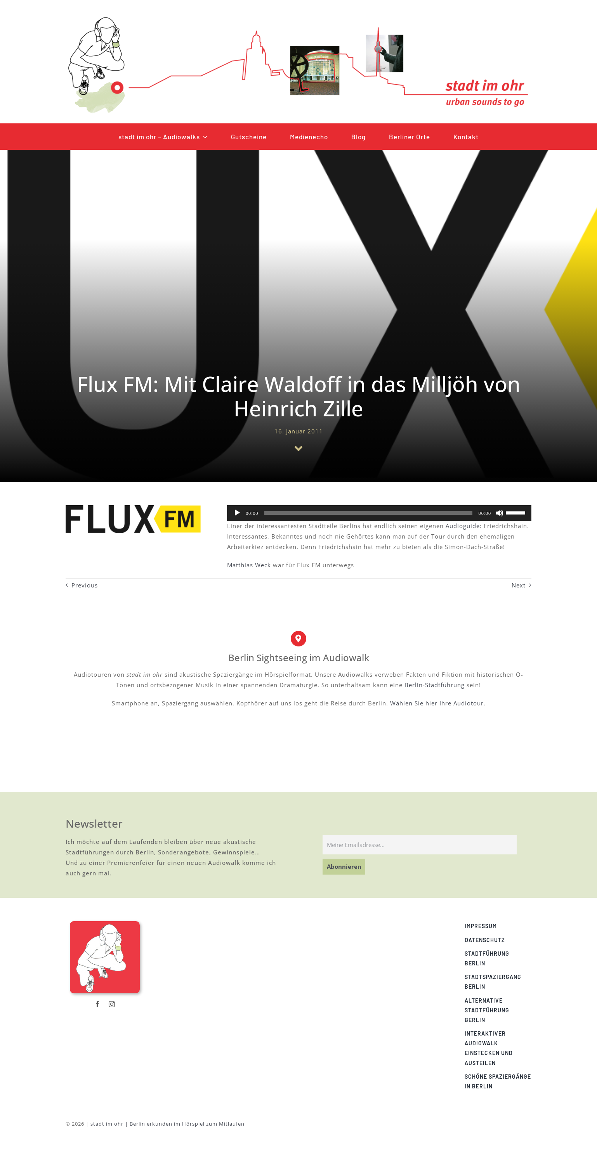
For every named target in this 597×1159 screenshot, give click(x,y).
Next (519, 585)
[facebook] (97, 1004)
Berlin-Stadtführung (434, 685)
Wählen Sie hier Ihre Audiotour (437, 703)
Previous (84, 585)
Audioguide (463, 526)
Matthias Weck (249, 565)
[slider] (368, 513)
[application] (379, 513)
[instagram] (112, 1004)
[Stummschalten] (499, 513)
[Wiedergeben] (237, 513)
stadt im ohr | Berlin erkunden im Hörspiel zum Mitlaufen (167, 1123)
